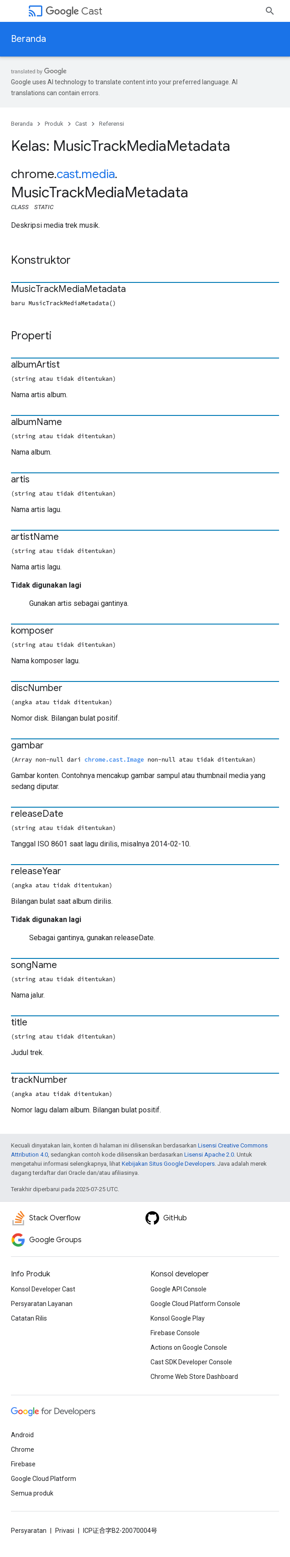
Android (22, 1435)
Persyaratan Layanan (41, 1303)
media (98, 174)
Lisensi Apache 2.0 (209, 1154)
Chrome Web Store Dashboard (194, 1376)
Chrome (22, 1449)
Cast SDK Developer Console (191, 1362)
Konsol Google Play (177, 1318)
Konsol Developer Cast (43, 1289)
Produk (54, 123)
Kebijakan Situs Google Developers (168, 1163)
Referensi (111, 123)
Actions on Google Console (188, 1347)
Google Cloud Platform (43, 1478)
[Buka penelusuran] (269, 10)
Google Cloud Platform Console (195, 1303)
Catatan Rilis (29, 1318)
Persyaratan (29, 1530)
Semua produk (32, 1493)
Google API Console (178, 1289)
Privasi (64, 1530)
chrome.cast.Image (114, 759)
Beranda (28, 39)
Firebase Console (175, 1333)
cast (68, 174)
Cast (74, 11)
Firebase (23, 1464)
